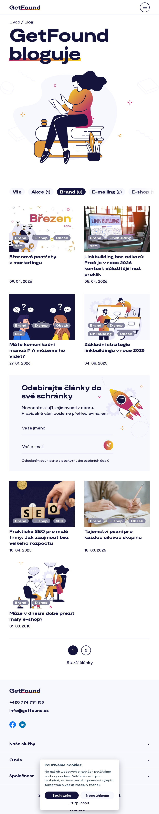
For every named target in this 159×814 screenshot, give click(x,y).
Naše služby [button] (79, 744)
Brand (71, 192)
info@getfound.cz (29, 710)
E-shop (41, 238)
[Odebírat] (108, 445)
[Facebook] (12, 724)
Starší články (79, 662)
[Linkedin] (22, 724)
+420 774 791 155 (26, 702)
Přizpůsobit (79, 803)
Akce (40, 192)
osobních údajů (96, 460)
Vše (17, 191)
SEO (19, 246)
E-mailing (107, 192)
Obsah (62, 238)
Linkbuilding (120, 238)
